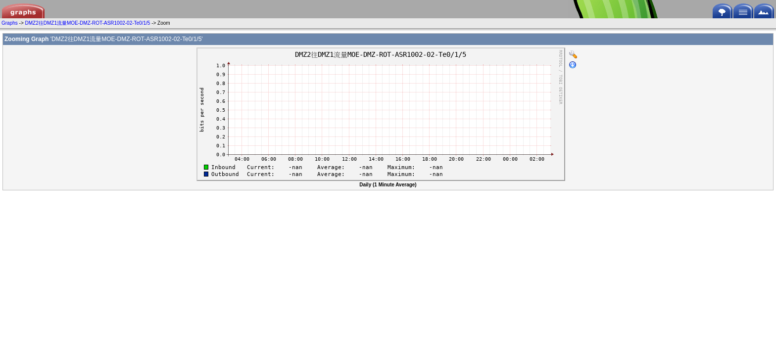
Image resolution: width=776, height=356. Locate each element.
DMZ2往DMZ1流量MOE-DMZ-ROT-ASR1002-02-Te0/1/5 (87, 23)
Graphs (9, 23)
